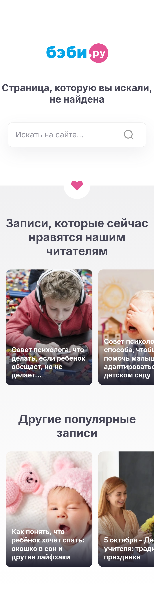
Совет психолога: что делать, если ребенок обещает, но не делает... (49, 362)
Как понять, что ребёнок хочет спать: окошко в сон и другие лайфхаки (48, 544)
